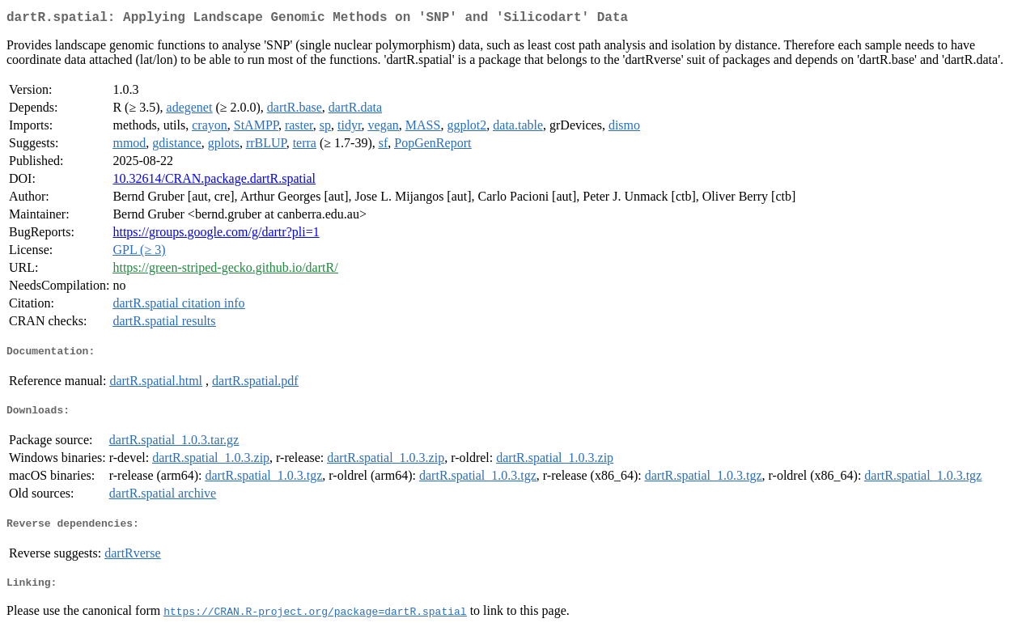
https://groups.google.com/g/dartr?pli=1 (215, 235)
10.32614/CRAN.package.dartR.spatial (214, 182)
